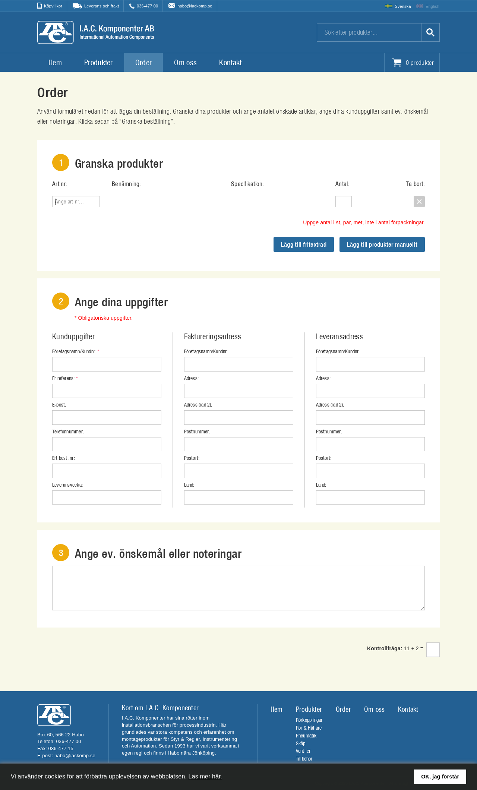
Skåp (301, 743)
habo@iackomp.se (194, 6)
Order (143, 62)
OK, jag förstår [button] (440, 777)
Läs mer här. (205, 776)
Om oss (185, 62)
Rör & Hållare (309, 728)
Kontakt (230, 62)
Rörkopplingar (309, 720)
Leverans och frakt (101, 6)
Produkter (98, 62)
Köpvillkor (53, 6)
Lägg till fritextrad (303, 244)
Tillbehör (304, 759)
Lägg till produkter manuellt (382, 244)
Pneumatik (306, 736)
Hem (55, 62)
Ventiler (303, 751)
